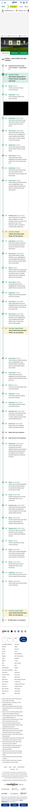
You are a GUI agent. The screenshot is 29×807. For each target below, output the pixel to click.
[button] (4, 2)
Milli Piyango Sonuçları (20, 679)
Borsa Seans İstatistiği (7, 670)
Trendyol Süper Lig (7, 10)
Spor (3, 663)
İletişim (5, 767)
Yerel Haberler (5, 667)
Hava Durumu (5, 691)
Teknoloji (17, 644)
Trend (3, 658)
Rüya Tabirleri (5, 688)
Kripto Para (4, 679)
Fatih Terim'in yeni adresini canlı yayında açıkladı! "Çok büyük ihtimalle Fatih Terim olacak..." (12, 752)
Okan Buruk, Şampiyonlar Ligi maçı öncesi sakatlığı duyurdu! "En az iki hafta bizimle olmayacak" (12, 708)
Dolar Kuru (4, 684)
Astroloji (17, 649)
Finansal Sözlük (5, 674)
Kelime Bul (17, 672)
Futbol (21, 6)
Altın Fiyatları (5, 681)
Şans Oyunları (18, 663)
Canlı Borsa (4, 672)
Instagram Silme (18, 686)
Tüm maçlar (5, 35)
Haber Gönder (23, 639)
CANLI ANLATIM (5, 53)
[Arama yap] (21, 2)
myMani (16, 667)
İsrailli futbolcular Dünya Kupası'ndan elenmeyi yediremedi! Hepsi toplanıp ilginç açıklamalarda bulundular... (12, 724)
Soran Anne (17, 674)
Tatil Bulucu (17, 677)
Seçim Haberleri (18, 653)
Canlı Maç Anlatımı (19, 656)
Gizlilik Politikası (20, 767)
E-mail (16, 660)
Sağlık (16, 646)
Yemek (3, 651)
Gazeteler (17, 658)
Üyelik (14, 767)
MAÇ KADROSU (23, 53)
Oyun (16, 670)
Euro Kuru (4, 686)
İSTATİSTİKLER (14, 53)
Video (3, 665)
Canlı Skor (13, 6)
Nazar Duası (17, 693)
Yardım (10, 767)
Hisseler (4, 677)
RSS (17, 769)
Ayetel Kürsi (17, 691)
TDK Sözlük (17, 688)
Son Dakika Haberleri (7, 644)
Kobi (16, 665)
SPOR (3, 6)
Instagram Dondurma (20, 684)
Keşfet (3, 693)
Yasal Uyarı (12, 769)
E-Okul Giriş (17, 681)
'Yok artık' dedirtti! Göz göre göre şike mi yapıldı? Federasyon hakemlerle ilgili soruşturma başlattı (12, 747)
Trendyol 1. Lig (20, 10)
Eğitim (3, 660)
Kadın (3, 653)
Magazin (4, 656)
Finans (3, 649)
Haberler (4, 646)
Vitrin (16, 651)
